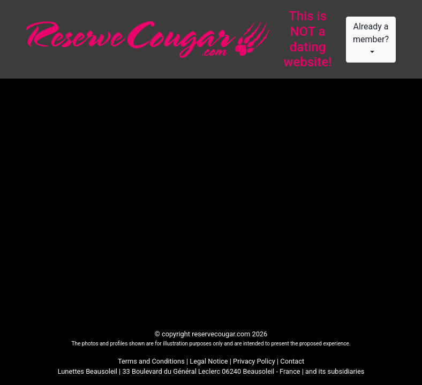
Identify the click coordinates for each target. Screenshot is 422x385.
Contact (292, 361)
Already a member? (371, 32)
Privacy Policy (254, 361)
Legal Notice (209, 361)
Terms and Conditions (151, 361)
